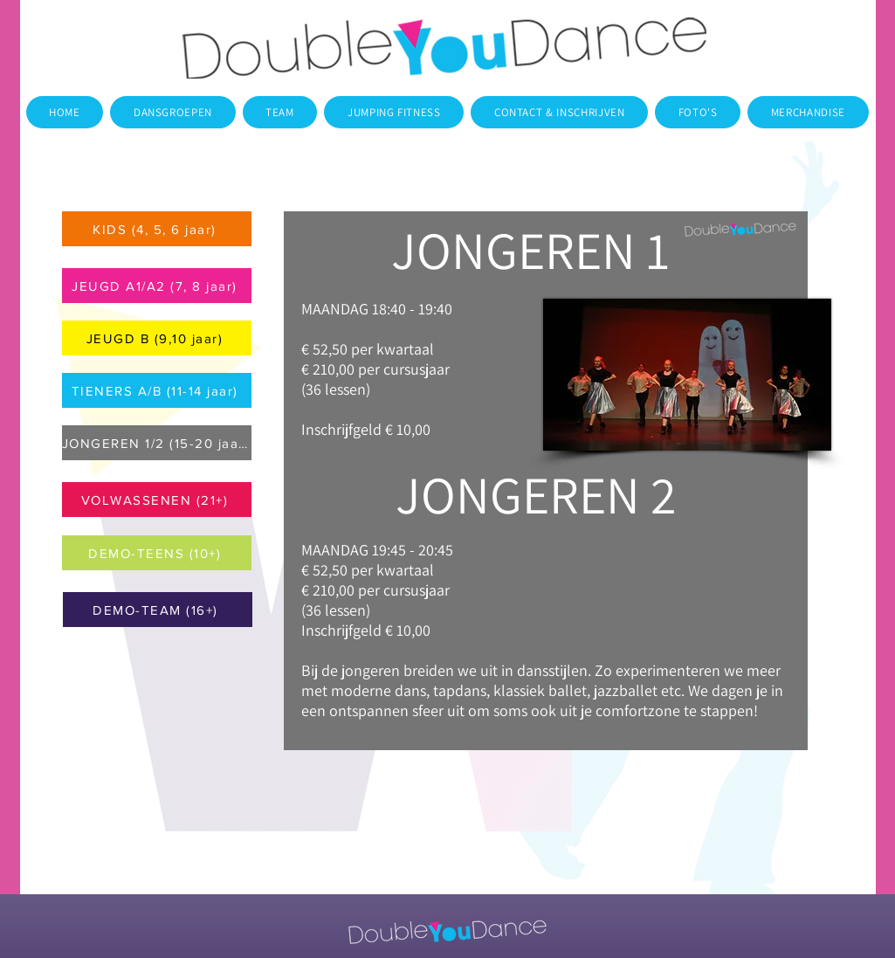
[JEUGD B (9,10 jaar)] (156, 337)
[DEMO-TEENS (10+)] (156, 552)
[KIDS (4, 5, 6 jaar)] (156, 228)
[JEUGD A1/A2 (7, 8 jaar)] (156, 285)
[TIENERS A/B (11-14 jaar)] (156, 390)
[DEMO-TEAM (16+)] (157, 609)
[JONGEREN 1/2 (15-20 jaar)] (156, 442)
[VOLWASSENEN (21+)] (156, 499)
